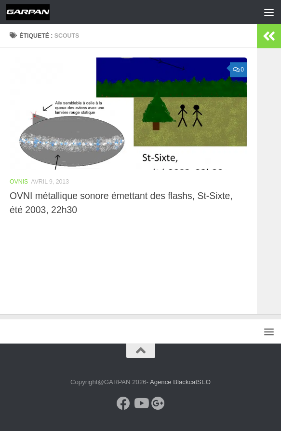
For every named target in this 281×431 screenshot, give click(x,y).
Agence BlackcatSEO (180, 382)
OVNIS (19, 181)
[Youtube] (140, 403)
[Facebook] (123, 403)
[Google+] (158, 403)
